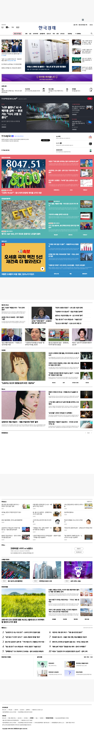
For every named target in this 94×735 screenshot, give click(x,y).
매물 (70, 273)
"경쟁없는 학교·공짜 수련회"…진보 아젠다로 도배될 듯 (42, 529)
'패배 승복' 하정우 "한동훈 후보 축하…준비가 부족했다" (69, 647)
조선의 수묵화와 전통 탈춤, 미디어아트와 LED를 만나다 (64, 354)
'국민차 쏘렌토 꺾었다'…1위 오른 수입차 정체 (69, 308)
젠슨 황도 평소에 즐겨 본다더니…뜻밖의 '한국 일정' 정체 (11, 505)
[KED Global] (17, 27)
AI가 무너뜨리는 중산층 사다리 (32, 91)
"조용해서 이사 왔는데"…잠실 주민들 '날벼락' (69, 312)
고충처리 (16, 709)
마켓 (85, 190)
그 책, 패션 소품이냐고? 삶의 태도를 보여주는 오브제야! (64, 403)
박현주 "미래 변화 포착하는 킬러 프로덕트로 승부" (64, 161)
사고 (91, 657)
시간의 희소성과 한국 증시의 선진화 (42, 521)
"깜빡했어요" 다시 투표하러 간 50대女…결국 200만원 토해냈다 (24, 651)
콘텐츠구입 (13, 718)
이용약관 (41, 718)
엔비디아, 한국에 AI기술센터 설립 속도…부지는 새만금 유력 (70, 642)
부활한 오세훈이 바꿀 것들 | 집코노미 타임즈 (18, 274)
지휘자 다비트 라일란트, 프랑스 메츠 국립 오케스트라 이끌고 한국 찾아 (64, 364)
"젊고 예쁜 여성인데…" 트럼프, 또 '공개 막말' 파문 (12, 344)
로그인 (91, 25)
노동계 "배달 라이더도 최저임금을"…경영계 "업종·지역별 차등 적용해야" (47, 536)
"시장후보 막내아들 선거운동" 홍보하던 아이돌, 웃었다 (34, 344)
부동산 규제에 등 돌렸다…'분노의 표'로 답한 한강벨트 (46, 66)
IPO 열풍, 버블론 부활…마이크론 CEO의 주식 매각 (63, 205)
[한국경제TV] (7, 27)
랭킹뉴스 (4, 628)
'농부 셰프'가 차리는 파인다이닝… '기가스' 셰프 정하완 (64, 601)
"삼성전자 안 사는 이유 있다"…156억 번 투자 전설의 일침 (22, 632)
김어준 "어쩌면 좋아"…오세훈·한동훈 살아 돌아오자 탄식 (41, 322)
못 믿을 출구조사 (76, 91)
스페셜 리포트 (5, 559)
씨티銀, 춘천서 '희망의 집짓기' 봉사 (11, 512)
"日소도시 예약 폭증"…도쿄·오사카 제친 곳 (68, 323)
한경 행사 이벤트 (6, 657)
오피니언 (62, 33)
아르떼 (3, 350)
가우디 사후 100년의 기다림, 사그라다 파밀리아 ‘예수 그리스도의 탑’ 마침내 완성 (63, 611)
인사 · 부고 (86, 657)
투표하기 (79, 548)
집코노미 (49, 33)
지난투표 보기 (79, 552)
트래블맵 (54, 619)
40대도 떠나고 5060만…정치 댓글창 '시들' (12, 318)
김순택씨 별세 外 (68, 512)
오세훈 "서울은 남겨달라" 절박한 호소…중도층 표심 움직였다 (87, 52)
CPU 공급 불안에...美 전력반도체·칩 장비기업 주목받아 (64, 226)
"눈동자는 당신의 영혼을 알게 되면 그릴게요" (18, 383)
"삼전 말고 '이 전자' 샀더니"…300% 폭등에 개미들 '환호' (22, 637)
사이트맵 (26, 718)
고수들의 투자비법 (76, 104)
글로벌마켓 (42, 33)
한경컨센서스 (56, 190)
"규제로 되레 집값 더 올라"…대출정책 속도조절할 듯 (63, 245)
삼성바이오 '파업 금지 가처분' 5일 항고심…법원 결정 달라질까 (11, 529)
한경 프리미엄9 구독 (83, 25)
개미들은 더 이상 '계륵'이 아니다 (56, 91)
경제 (26, 33)
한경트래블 (5, 587)
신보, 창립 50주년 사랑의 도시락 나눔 (73, 505)
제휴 (9, 718)
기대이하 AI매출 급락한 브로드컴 (58, 214)
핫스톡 (3, 104)
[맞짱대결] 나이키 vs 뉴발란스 (22, 548)
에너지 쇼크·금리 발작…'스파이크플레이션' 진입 (87, 68)
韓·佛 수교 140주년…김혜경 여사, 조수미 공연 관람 (42, 513)
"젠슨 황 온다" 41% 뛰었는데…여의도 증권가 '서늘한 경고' (23, 647)
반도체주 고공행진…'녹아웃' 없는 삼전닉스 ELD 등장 (63, 181)
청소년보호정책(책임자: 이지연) (62, 718)
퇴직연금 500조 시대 (42, 581)
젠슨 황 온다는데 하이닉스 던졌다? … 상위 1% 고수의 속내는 (78, 108)
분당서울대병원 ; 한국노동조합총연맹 (12, 520)
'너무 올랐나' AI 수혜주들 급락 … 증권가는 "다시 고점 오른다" (12, 112)
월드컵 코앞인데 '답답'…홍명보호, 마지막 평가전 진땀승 (59, 344)
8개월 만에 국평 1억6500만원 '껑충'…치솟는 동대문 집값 (64, 255)
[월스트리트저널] (13, 27)
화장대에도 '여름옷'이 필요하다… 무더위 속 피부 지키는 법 (63, 423)
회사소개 (4, 709)
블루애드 (28, 709)
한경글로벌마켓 (6, 199)
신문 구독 (75, 25)
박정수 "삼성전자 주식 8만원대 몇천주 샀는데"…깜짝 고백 (69, 651)
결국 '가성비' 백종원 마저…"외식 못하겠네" (13, 309)
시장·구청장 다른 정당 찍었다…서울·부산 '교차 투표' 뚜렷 (87, 42)
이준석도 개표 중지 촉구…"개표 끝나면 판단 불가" (67, 632)
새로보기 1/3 (89, 501)
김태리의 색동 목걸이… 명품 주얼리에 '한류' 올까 (20, 422)
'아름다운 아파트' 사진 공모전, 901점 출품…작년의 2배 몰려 (67, 265)
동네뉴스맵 (56, 273)
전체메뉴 (79, 33)
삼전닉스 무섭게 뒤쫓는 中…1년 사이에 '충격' (69, 315)
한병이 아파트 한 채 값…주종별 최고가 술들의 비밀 (63, 393)
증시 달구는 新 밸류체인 (12, 581)
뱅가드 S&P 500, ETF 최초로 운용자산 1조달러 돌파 (21, 234)
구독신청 (10, 709)
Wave (3, 389)
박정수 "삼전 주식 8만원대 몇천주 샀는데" (82, 344)
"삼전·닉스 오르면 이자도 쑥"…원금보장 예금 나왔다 (12, 59)
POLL (3, 545)
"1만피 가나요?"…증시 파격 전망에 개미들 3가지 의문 (22, 193)
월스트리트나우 (54, 201)
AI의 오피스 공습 (72, 581)
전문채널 (70, 33)
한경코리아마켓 (6, 158)
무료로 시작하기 (45, 140)
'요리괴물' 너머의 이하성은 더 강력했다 (60, 413)
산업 (30, 33)
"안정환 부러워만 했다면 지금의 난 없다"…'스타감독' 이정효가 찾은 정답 (64, 374)
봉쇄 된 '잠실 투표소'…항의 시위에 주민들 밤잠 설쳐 (11, 536)
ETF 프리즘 (74, 119)
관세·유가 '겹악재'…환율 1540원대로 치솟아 (87, 60)
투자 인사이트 (7, 190)
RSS (36, 718)
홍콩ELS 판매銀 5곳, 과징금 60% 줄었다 (11, 68)
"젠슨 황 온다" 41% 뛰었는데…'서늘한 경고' (68, 319)
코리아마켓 (35, 33)
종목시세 (70, 235)
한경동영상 (5, 433)
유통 (57, 33)
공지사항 (39, 657)
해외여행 (76, 619)
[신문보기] (2, 27)
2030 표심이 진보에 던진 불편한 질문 (12, 54)
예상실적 (56, 235)
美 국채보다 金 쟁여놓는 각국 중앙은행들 (11, 64)
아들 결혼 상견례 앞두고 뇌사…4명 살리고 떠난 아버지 (42, 505)
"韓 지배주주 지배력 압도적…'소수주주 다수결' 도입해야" (73, 536)
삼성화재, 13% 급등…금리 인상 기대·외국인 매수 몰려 (63, 171)
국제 (54, 33)
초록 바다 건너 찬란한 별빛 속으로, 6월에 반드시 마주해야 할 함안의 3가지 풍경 (23, 620)
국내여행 (65, 619)
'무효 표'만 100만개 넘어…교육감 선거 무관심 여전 (78, 528)
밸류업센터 (84, 273)
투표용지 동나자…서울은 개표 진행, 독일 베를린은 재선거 (69, 637)
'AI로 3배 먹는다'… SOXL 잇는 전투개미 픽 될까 (78, 123)
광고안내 (22, 709)
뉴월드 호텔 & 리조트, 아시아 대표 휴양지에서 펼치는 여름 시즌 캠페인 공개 (64, 591)
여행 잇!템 (87, 619)
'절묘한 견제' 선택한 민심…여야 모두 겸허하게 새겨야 (12, 91)
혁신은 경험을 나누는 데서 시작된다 (73, 521)
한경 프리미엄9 (17, 33)
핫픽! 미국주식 (7, 231)
